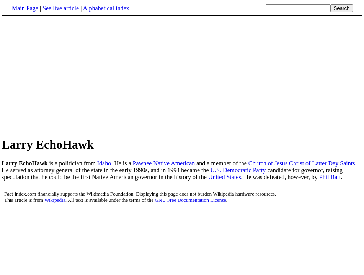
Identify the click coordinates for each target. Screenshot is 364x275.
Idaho (104, 163)
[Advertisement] (66, 76)
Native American (174, 163)
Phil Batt (330, 177)
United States (224, 177)
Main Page (25, 8)
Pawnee (142, 163)
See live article (60, 8)
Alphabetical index (106, 8)
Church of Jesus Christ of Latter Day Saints (301, 163)
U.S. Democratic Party (238, 170)
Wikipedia (54, 200)
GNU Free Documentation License (190, 200)
